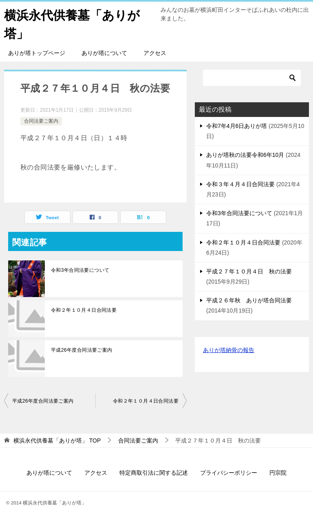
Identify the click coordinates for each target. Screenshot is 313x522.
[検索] (252, 78)
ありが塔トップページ (36, 53)
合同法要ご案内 (41, 121)
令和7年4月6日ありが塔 (236, 126)
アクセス (154, 53)
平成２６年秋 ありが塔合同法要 (249, 300)
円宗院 (278, 472)
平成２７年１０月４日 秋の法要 (249, 271)
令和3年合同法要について (80, 270)
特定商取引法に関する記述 (153, 472)
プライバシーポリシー (228, 472)
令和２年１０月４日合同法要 (84, 310)
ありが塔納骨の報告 (228, 350)
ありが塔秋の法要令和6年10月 (245, 155)
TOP (57, 440)
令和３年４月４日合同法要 (240, 184)
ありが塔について (104, 53)
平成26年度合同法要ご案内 (81, 350)
